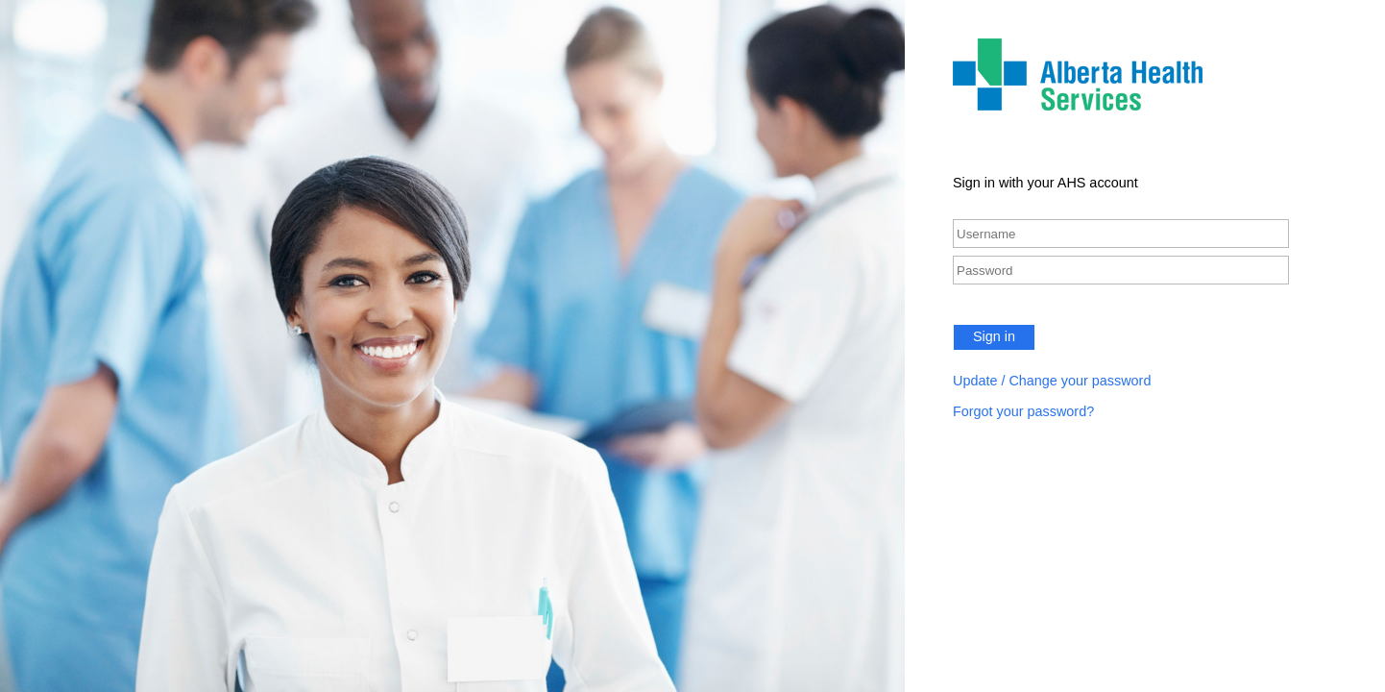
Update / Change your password (1052, 380)
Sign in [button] (994, 336)
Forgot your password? (1023, 411)
